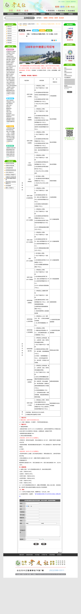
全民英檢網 (8, 185)
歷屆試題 (9, 40)
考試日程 (9, 31)
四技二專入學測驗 (10, 131)
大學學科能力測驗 (10, 128)
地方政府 (61, 18)
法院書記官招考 (10, 56)
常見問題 (37, 591)
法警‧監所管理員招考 (11, 58)
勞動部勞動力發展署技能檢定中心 (11, 182)
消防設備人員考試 (10, 118)
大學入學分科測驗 (10, 137)
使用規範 (59, 591)
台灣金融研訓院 (9, 167)
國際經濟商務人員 (10, 69)
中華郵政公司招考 (10, 53)
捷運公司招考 (31, 24)
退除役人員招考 (10, 88)
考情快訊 (9, 28)
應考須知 (9, 38)
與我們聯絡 (52, 591)
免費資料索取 (29, 591)
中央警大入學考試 (10, 134)
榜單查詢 (70, 14)
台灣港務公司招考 (10, 84)
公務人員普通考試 (10, 80)
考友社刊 (9, 33)
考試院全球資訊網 (10, 163)
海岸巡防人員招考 (10, 61)
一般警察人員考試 (10, 87)
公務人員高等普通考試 (11, 85)
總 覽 (22, 30)
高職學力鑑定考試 (10, 154)
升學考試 (42, 30)
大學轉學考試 (9, 141)
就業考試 (25, 24)
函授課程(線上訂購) (23, 14)
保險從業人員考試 (10, 115)
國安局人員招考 (10, 74)
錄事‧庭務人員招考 (10, 59)
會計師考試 (8, 113)
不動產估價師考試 (10, 121)
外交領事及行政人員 (11, 66)
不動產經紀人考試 (10, 102)
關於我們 (22, 591)
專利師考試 (8, 116)
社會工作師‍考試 (10, 100)
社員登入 (63, 1)
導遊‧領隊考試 (9, 103)
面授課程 (43, 14)
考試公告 (9, 26)
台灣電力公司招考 (10, 93)
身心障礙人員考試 (10, 79)
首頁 (59, 1)
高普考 (56, 18)
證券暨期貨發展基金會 (11, 170)
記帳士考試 (8, 105)
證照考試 (35, 30)
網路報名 (62, 14)
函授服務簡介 (10, 14)
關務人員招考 (9, 75)
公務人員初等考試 (10, 72)
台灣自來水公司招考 (11, 51)
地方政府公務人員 (10, 71)
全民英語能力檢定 (10, 155)
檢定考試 (49, 30)
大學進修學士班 (10, 139)
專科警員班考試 (10, 129)
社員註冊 (68, 1)
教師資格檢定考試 (10, 149)
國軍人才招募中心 (10, 187)
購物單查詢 (73, 1)
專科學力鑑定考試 (10, 151)
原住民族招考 (9, 64)
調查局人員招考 (10, 62)
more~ (7, 95)
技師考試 (8, 106)
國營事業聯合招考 (10, 90)
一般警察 (45, 18)
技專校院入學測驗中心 (11, 174)
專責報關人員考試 (10, 119)
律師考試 (8, 110)
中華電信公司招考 (10, 92)
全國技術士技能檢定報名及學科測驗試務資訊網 (11, 178)
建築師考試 (8, 108)
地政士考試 (8, 111)
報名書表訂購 (52, 14)
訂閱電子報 (44, 591)
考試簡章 (9, 35)
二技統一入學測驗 (10, 133)
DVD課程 (34, 14)
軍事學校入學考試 (10, 136)
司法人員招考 (9, 54)
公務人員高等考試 (10, 82)
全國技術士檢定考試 (11, 147)
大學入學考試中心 (10, 172)
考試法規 (9, 42)
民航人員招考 (9, 67)
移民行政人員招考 (10, 77)
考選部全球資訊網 (10, 165)
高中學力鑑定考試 (10, 152)
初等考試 (51, 18)
